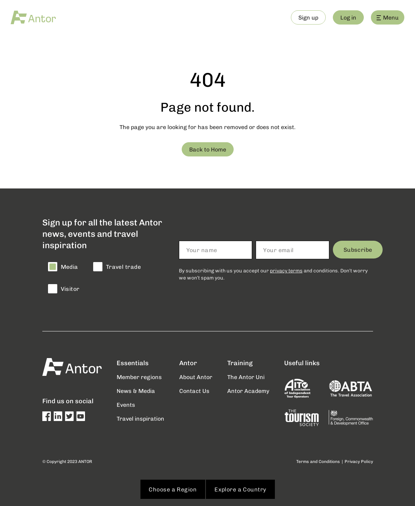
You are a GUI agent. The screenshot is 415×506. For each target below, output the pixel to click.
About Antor (195, 377)
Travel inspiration (140, 418)
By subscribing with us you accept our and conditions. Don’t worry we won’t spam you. (273, 274)
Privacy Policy (359, 461)
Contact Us (194, 391)
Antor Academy (248, 391)
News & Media (136, 391)
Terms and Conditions (318, 461)
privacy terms (286, 270)
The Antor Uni (246, 377)
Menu (388, 17)
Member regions (139, 377)
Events (126, 404)
